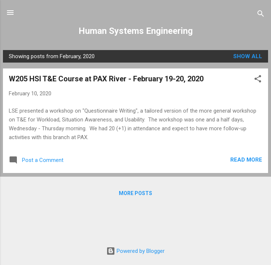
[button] (257, 80)
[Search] (260, 15)
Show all (247, 56)
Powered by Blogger (135, 251)
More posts (135, 193)
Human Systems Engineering (135, 31)
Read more (246, 159)
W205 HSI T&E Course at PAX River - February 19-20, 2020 (106, 78)
